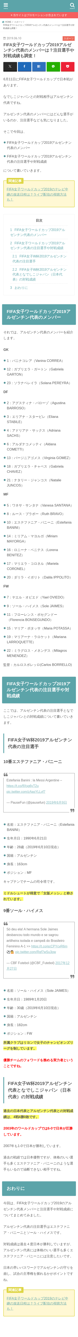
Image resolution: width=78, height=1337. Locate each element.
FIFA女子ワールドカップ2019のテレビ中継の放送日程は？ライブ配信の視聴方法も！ (37, 194)
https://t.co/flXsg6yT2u (22, 786)
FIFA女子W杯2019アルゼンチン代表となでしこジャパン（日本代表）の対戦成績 (39, 274)
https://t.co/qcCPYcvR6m (49, 946)
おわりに (19, 287)
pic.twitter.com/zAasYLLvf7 (25, 791)
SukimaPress (39, 5)
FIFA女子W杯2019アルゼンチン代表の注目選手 (39, 258)
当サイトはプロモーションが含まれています (40, 15)
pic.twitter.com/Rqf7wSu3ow (35, 952)
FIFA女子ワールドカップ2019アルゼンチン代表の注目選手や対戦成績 (37, 245)
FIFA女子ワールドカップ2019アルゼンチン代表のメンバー (37, 232)
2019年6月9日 (56, 802)
